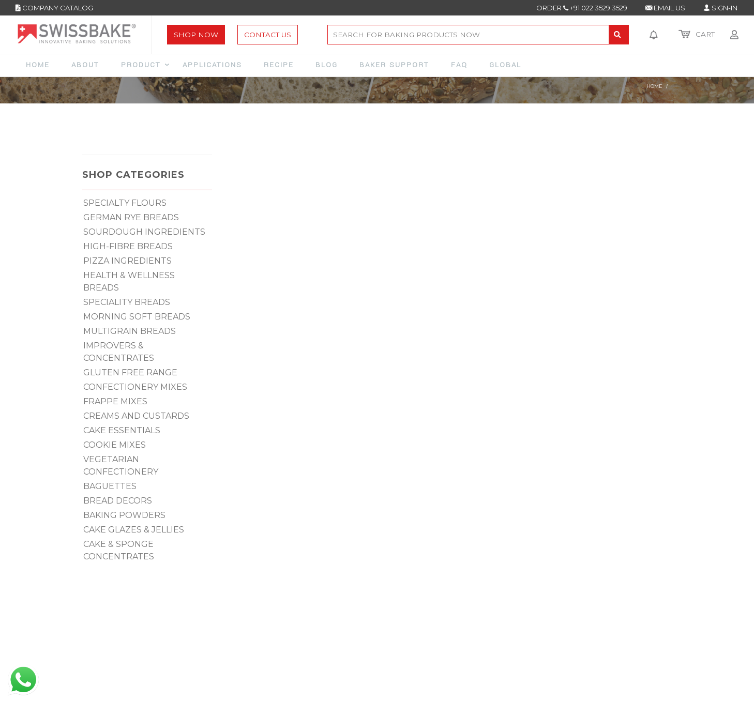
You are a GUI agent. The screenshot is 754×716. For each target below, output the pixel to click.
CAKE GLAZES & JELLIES (133, 530)
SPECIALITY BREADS (126, 302)
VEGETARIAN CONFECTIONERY (120, 465)
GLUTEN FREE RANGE (130, 372)
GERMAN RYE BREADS (131, 217)
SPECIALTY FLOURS (125, 203)
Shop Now (196, 35)
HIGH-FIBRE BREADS (128, 246)
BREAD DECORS (117, 501)
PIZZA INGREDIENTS (127, 261)
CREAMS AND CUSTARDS (136, 416)
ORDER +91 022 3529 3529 (581, 8)
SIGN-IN (720, 8)
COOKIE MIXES (114, 445)
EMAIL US (665, 8)
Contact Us (267, 35)
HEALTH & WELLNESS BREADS (129, 281)
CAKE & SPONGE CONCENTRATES (118, 550)
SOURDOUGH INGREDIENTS (144, 232)
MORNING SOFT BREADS (136, 317)
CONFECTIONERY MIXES (135, 387)
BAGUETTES (110, 486)
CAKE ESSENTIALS (121, 430)
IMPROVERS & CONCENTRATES (118, 352)
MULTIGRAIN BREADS (129, 331)
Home (654, 86)
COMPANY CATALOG (54, 8)
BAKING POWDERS (124, 515)
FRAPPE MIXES (115, 401)
